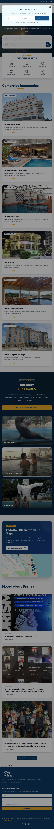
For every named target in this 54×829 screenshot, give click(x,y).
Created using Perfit (27, 24)
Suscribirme (42, 18)
